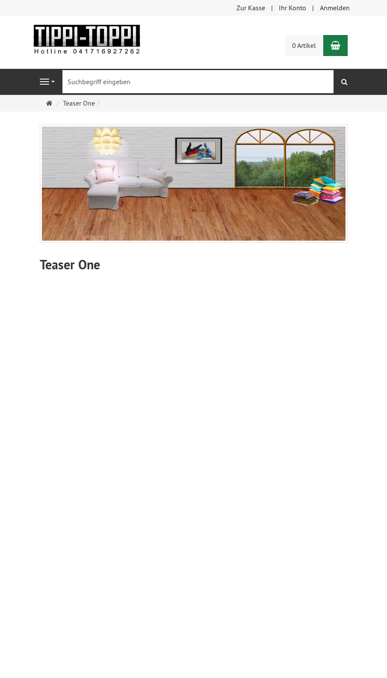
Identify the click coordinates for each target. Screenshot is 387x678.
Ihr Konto (292, 7)
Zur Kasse (250, 7)
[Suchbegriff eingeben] (198, 81)
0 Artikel (304, 45)
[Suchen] (344, 82)
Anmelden (335, 7)
